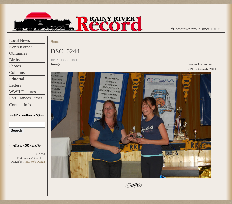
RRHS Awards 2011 (201, 69)
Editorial (16, 79)
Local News (19, 40)
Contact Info (20, 104)
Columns (17, 72)
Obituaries (18, 53)
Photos (15, 66)
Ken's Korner (20, 47)
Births (14, 59)
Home (55, 42)
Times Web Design (34, 161)
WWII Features (22, 91)
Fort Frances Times (25, 98)
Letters (15, 85)
